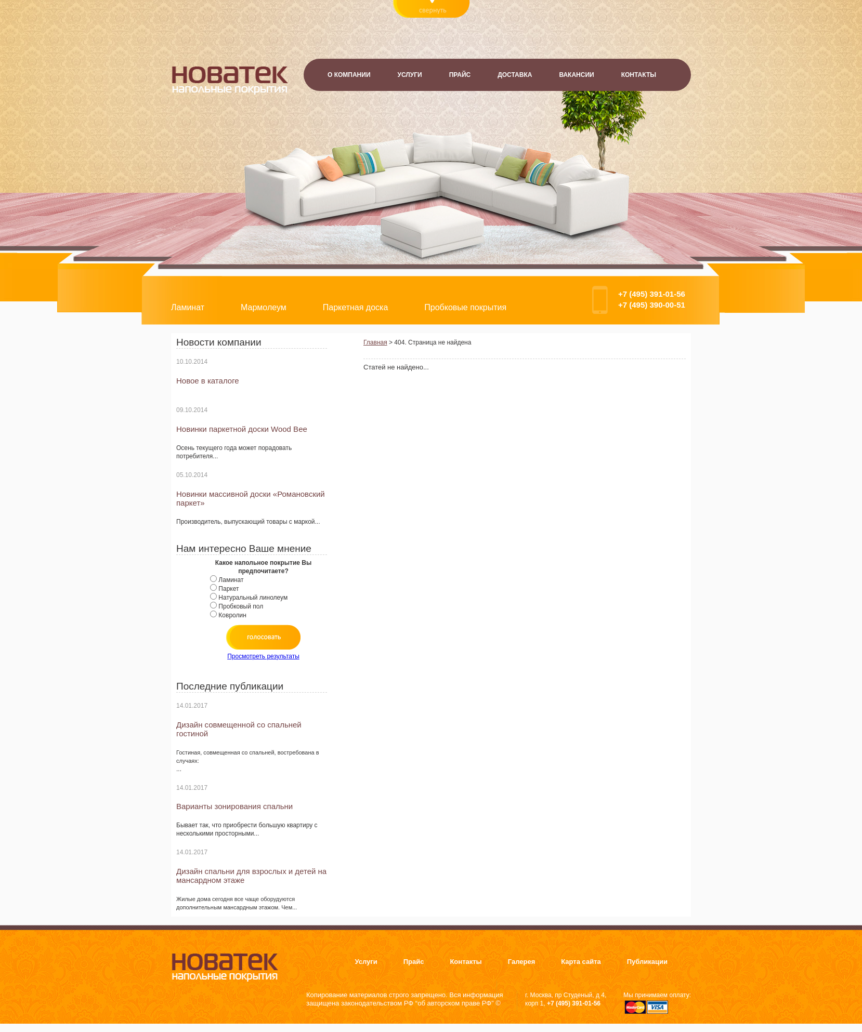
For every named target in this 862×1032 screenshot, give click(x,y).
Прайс (460, 74)
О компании (349, 74)
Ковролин (232, 615)
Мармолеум (263, 307)
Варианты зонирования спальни (234, 806)
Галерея (522, 961)
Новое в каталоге (207, 380)
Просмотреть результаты (263, 656)
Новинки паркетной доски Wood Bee (241, 429)
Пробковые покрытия (465, 307)
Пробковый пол (240, 606)
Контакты (638, 74)
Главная (375, 342)
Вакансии (576, 74)
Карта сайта (581, 961)
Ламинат (187, 307)
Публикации (647, 961)
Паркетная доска (355, 307)
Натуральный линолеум (253, 597)
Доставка (515, 74)
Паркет (228, 588)
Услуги (410, 74)
